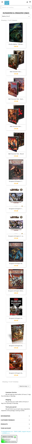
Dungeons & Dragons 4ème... (16, 291)
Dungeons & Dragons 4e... (16, 263)
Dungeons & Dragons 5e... (16, 318)
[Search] (16, 7)
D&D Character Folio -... (16, 71)
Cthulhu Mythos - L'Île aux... (16, 44)
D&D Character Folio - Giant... (16, 99)
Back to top (24, 386)
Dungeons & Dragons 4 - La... (16, 236)
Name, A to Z (16, 16)
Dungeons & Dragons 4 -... (16, 181)
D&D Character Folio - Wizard (16, 154)
